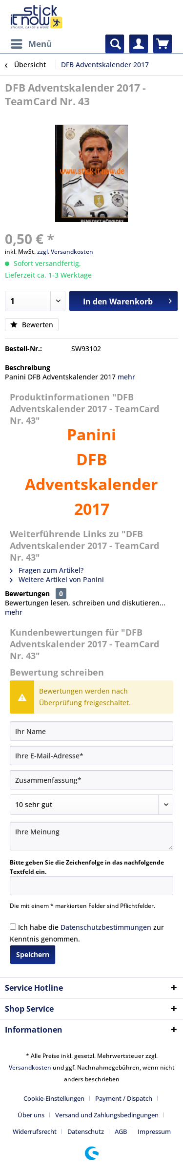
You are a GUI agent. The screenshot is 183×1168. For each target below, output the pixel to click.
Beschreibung (27, 367)
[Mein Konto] (138, 44)
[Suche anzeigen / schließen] (114, 44)
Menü (31, 42)
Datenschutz (85, 1131)
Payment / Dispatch (123, 1098)
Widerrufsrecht (35, 1131)
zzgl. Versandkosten (65, 251)
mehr (126, 376)
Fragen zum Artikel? (46, 570)
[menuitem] (31, 44)
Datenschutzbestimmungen (106, 927)
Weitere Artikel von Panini (57, 579)
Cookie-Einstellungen (53, 1098)
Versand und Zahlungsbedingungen (107, 1115)
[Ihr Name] (91, 731)
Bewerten (31, 324)
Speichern (32, 954)
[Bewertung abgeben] (91, 804)
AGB (121, 1131)
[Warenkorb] (162, 44)
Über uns (31, 1115)
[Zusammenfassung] (91, 780)
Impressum (154, 1131)
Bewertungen (27, 593)
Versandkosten (30, 1067)
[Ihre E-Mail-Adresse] (91, 755)
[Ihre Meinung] (91, 836)
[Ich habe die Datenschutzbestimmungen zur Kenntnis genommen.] (13, 926)
